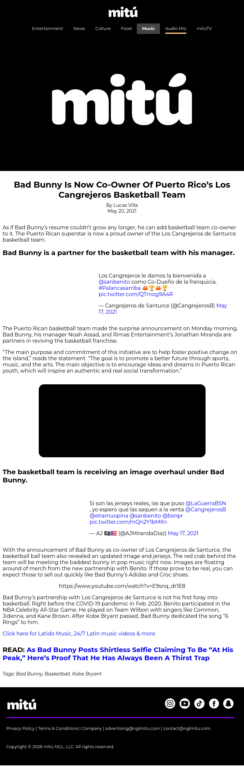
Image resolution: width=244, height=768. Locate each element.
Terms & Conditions (58, 728)
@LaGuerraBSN (206, 503)
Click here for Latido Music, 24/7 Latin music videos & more (79, 634)
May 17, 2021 (183, 533)
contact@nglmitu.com (186, 728)
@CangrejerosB (205, 509)
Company (92, 728)
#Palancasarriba (120, 288)
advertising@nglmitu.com (132, 728)
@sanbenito (114, 282)
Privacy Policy (20, 728)
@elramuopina (109, 516)
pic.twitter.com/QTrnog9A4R (136, 294)
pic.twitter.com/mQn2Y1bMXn (128, 522)
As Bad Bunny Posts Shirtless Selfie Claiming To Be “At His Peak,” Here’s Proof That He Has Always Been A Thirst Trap (118, 654)
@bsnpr (173, 516)
